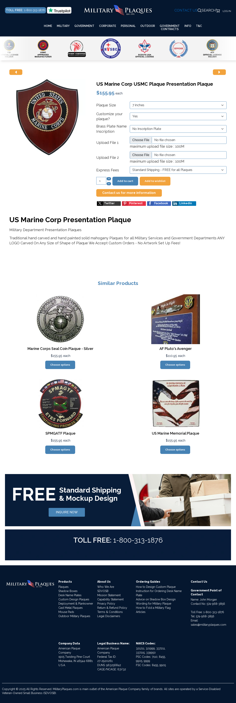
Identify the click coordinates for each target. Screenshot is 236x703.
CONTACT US (186, 10)
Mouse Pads (66, 612)
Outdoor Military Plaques (74, 616)
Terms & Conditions (110, 612)
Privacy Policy (106, 603)
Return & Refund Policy (112, 607)
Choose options (60, 364)
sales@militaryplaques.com (208, 624)
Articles (141, 612)
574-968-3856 (216, 603)
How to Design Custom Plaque (156, 586)
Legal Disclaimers (108, 616)
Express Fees (107, 170)
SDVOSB (102, 591)
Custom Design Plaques (73, 599)
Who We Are (105, 586)
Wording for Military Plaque (153, 603)
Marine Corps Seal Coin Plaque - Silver (60, 349)
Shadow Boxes (68, 591)
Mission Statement (109, 595)
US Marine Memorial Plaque (175, 433)
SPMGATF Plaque (60, 433)
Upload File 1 (107, 142)
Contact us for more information (129, 193)
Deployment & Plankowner (75, 603)
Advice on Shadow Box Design (156, 599)
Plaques (63, 586)
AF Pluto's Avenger (175, 349)
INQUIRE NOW (67, 512)
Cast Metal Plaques (70, 607)
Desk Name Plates (70, 595)
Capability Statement (110, 599)
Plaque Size (106, 105)
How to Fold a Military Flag (153, 607)
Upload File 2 (107, 157)
